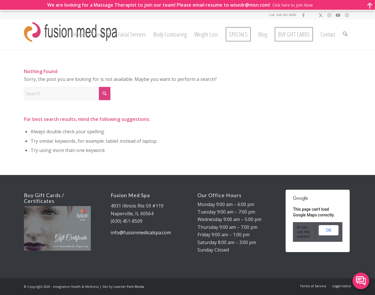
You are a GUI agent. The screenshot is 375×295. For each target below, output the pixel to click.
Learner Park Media (129, 286)
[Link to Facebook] (303, 15)
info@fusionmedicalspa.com (141, 232)
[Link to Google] (312, 15)
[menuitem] (78, 34)
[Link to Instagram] (329, 15)
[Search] (345, 34)
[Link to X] (320, 15)
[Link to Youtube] (338, 15)
